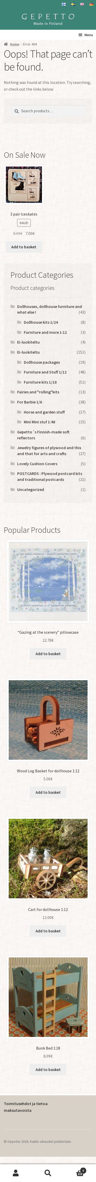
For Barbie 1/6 (29, 401)
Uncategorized (30, 489)
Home (14, 44)
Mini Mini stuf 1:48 (39, 421)
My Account (16, 1173)
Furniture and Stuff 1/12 (45, 372)
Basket (75, 1169)
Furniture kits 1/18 (40, 382)
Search (48, 1173)
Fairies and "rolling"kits (38, 391)
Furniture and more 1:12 (45, 332)
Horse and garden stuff (44, 412)
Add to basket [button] (23, 246)
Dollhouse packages (42, 362)
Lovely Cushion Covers (37, 463)
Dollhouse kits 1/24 (41, 322)
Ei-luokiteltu (28, 342)
